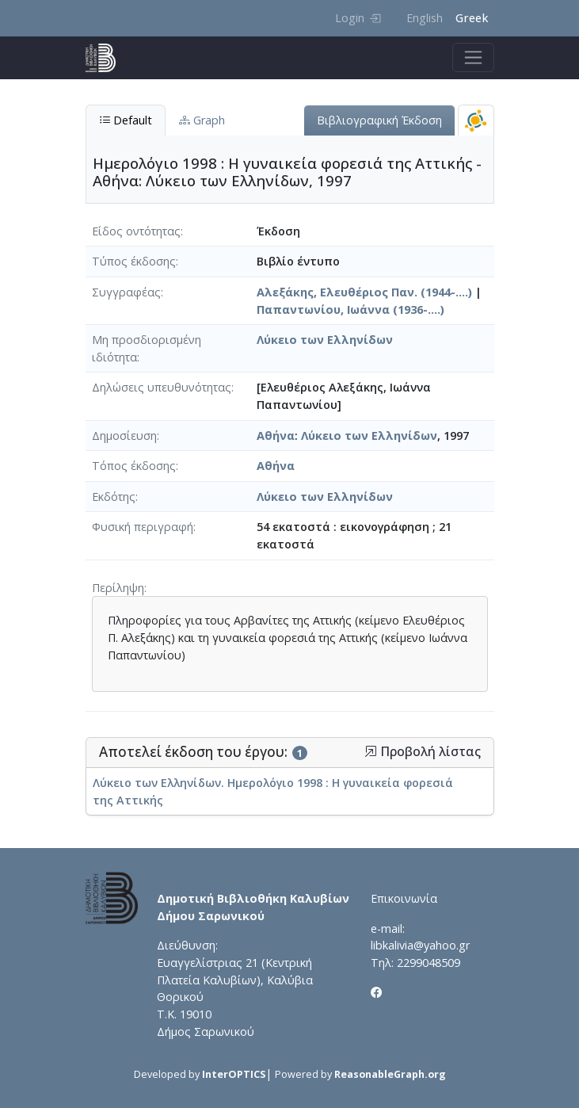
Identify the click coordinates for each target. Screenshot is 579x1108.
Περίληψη (118, 587)
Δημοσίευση (124, 435)
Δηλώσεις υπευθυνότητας (161, 387)
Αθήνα (276, 435)
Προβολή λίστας (422, 751)
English (424, 17)
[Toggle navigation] (473, 57)
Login (357, 17)
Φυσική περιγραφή (142, 526)
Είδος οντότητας (136, 231)
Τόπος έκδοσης (134, 465)
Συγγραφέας (126, 292)
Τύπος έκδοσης (134, 261)
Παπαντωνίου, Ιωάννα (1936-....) (350, 309)
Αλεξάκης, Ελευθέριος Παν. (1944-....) (364, 292)
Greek (471, 17)
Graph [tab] (202, 120)
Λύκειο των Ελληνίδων (325, 339)
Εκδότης (113, 496)
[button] (370, 751)
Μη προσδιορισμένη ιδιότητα (146, 348)
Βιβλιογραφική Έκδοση (379, 120)
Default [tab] (125, 120)
